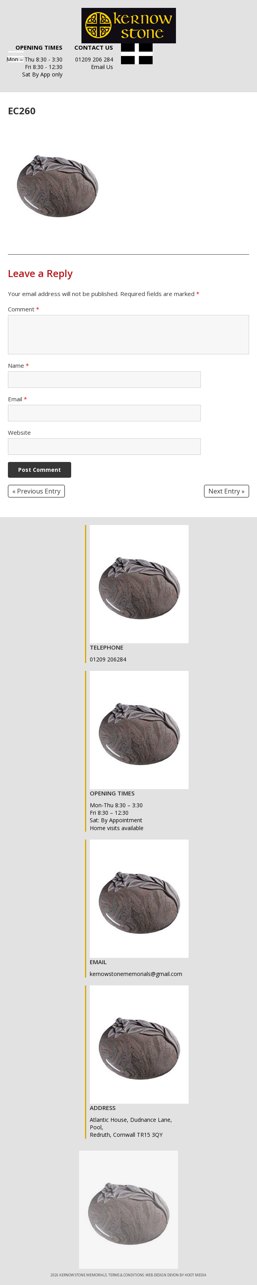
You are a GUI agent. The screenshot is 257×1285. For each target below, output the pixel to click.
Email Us (102, 67)
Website (19, 432)
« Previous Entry (36, 491)
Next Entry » (226, 491)
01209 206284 (108, 659)
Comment (23, 309)
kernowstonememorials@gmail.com (136, 974)
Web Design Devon (162, 1275)
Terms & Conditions (126, 1275)
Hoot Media (195, 1275)
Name (18, 365)
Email (17, 399)
